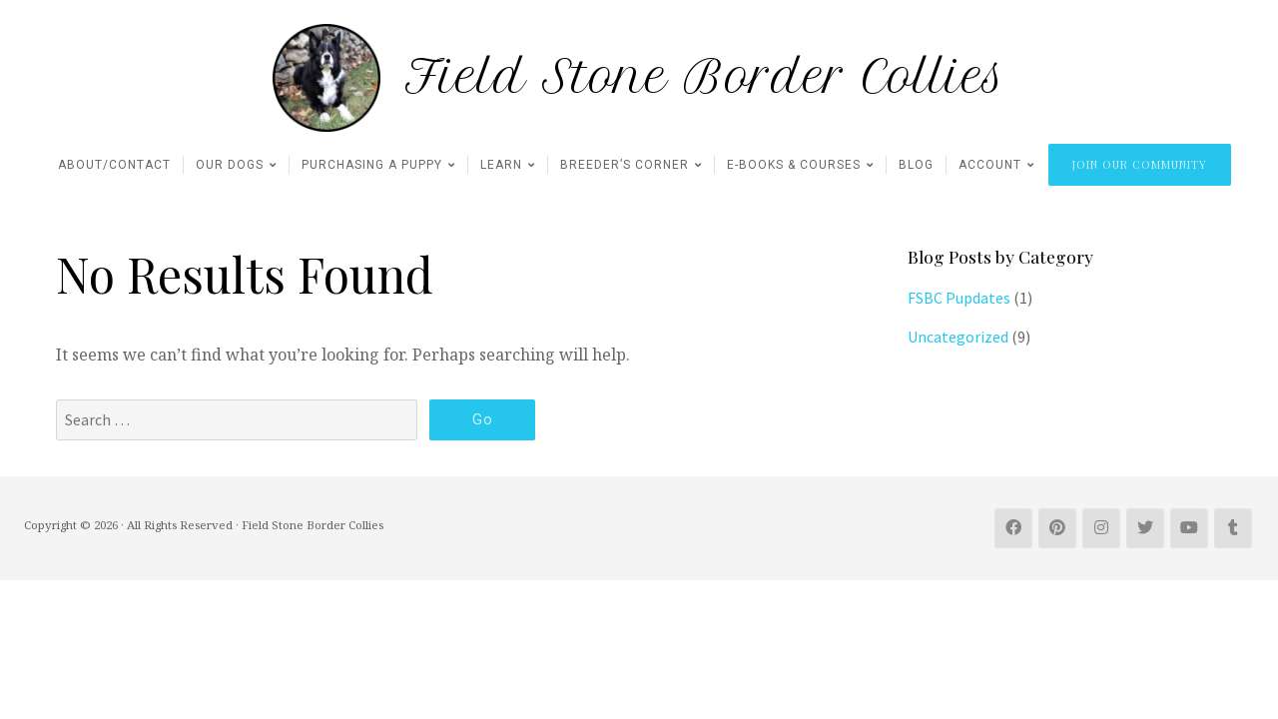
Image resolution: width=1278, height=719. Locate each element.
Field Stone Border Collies (705, 78)
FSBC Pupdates (959, 298)
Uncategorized (958, 337)
